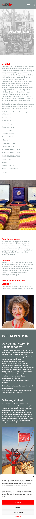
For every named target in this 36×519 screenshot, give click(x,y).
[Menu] (29, 4)
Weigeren (18, 507)
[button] (33, 477)
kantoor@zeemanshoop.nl (10, 275)
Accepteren (18, 502)
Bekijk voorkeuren (18, 512)
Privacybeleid (18, 516)
